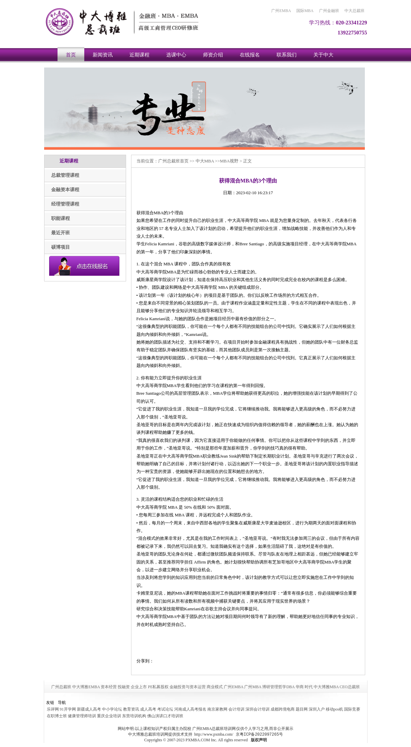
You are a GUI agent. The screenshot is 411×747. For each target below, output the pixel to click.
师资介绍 (213, 54)
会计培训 (236, 709)
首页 (71, 54)
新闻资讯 (103, 54)
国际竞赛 (352, 709)
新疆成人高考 (89, 709)
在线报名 (250, 54)
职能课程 (60, 218)
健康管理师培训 (82, 716)
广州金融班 (329, 10)
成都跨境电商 (283, 709)
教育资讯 (131, 709)
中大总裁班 (354, 10)
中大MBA (205, 160)
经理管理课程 (65, 204)
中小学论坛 (112, 709)
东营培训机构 (134, 716)
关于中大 (323, 54)
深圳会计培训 (257, 709)
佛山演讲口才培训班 (165, 716)
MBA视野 (229, 160)
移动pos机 (334, 709)
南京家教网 (217, 709)
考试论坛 (165, 709)
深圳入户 (317, 709)
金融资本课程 (65, 189)
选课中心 (176, 54)
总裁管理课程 (65, 175)
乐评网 (53, 709)
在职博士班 (57, 716)
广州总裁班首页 (173, 160)
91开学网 (68, 709)
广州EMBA (281, 10)
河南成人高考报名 (190, 709)
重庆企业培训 (109, 716)
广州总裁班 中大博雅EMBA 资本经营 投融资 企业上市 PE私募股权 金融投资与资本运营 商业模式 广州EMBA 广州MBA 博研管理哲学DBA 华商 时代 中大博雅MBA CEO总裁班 (205, 686)
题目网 (302, 709)
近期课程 (139, 54)
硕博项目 (60, 247)
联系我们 (287, 54)
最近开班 (60, 232)
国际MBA (304, 10)
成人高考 (148, 709)
